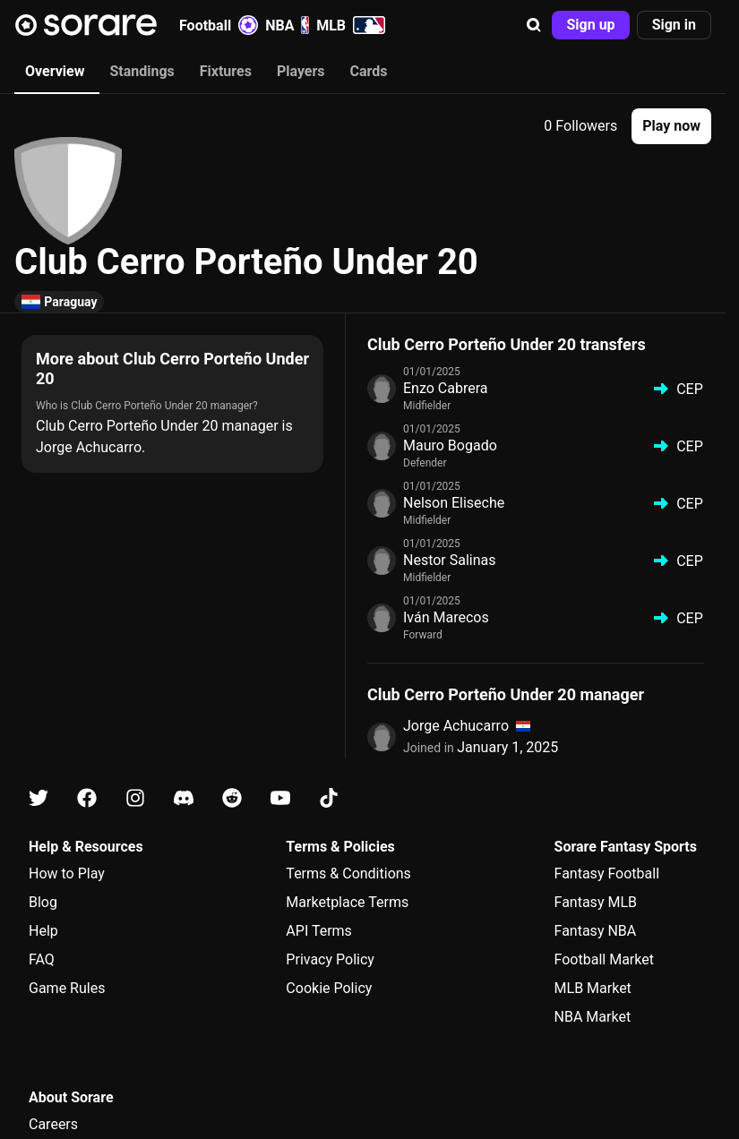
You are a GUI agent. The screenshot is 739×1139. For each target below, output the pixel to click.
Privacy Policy (330, 959)
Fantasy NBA (595, 930)
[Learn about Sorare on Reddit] (232, 798)
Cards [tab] (369, 71)
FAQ (42, 959)
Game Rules (67, 988)
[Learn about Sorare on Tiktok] (329, 798)
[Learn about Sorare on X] (38, 798)
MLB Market (593, 988)
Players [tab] (301, 71)
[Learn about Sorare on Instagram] (135, 798)
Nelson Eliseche (453, 502)
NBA (287, 25)
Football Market (604, 959)
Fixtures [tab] (226, 71)
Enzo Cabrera (445, 388)
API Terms (319, 930)
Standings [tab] (141, 71)
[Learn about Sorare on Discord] (184, 798)
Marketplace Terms (347, 902)
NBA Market (593, 1016)
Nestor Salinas (449, 560)
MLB (350, 25)
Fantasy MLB (595, 902)
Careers (53, 1124)
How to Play (67, 873)
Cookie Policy (329, 988)
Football (218, 25)
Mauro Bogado (450, 445)
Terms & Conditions (348, 873)
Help (43, 930)
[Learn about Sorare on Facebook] (87, 798)
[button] (534, 25)
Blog (43, 902)
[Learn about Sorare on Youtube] (280, 798)
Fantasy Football (606, 873)
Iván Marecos (446, 617)
